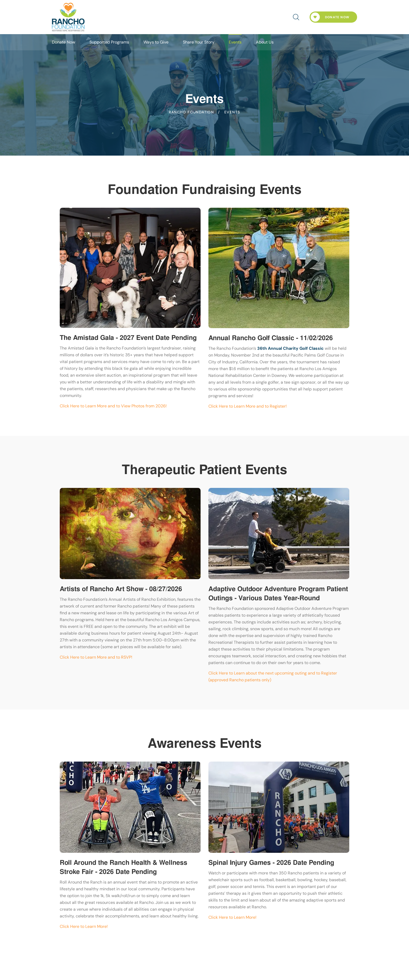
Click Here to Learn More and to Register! (247, 406)
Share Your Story (198, 42)
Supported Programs (109, 42)
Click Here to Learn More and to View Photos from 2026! (113, 406)
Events (235, 42)
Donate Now (330, 17)
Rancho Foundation (191, 112)
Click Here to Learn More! (84, 926)
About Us (265, 42)
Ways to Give (156, 42)
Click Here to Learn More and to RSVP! (96, 657)
